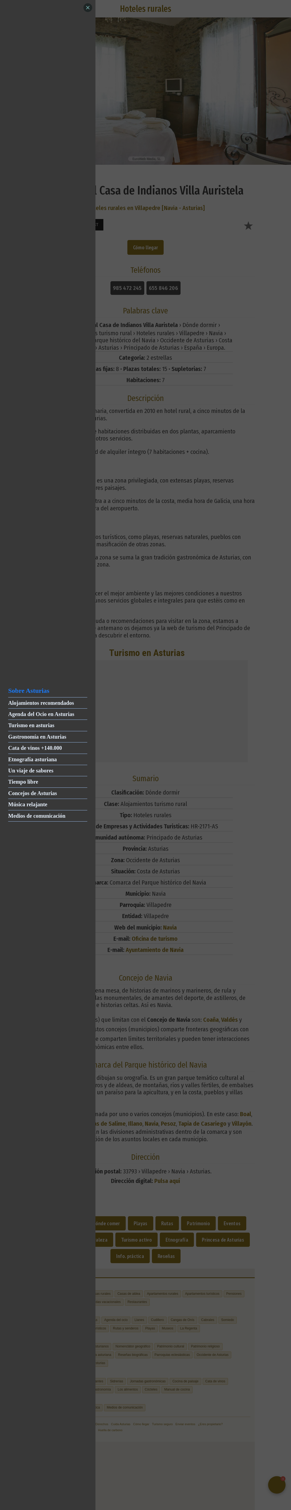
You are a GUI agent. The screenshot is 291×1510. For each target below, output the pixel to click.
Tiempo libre (23, 782)
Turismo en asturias (31, 725)
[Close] (87, 7)
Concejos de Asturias (32, 793)
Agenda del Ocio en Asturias (41, 714)
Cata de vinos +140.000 (35, 748)
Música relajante (27, 804)
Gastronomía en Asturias (37, 737)
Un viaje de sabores (30, 771)
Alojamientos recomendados (41, 703)
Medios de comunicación (36, 816)
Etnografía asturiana (32, 759)
